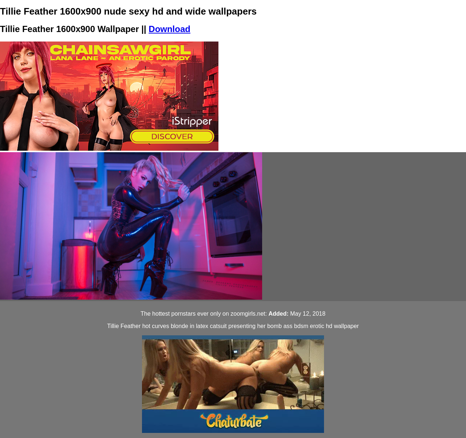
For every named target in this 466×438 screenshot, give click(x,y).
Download (169, 29)
